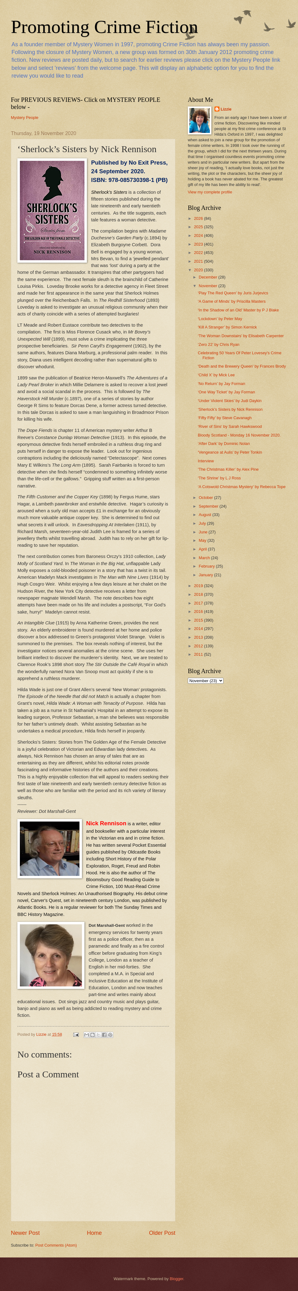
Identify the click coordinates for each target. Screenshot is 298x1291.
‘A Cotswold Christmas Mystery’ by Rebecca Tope (242, 486)
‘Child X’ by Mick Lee (216, 375)
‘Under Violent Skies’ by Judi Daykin (229, 400)
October (206, 497)
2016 (199, 611)
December (208, 277)
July (203, 523)
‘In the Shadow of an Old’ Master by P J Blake (238, 310)
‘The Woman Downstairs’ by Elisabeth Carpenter (241, 335)
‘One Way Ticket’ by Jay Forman (226, 392)
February (207, 566)
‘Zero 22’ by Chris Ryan (218, 344)
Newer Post (25, 1233)
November (208, 285)
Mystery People (24, 117)
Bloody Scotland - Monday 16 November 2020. (239, 435)
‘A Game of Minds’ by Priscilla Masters (231, 301)
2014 (199, 628)
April (203, 549)
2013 (199, 637)
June (204, 532)
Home (94, 1233)
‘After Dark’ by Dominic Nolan (224, 443)
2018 (199, 594)
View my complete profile (210, 192)
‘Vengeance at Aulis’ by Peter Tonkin (230, 452)
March (205, 557)
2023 (199, 244)
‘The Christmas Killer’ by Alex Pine (228, 469)
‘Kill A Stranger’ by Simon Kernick (227, 327)
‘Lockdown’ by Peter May (220, 318)
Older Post (162, 1233)
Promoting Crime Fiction (104, 26)
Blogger (176, 1278)
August (205, 514)
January (206, 575)
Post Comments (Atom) (56, 1245)
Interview (206, 461)
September (209, 506)
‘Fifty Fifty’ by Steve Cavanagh (224, 417)
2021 (199, 261)
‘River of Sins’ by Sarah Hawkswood (230, 426)
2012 (199, 646)
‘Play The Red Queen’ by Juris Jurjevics (233, 293)
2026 (199, 218)
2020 (199, 270)
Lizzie (226, 109)
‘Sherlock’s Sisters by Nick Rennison (230, 409)
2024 (199, 235)
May (203, 540)
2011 (199, 654)
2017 (199, 603)
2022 (199, 252)
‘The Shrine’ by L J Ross (219, 478)
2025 (199, 226)
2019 (199, 585)
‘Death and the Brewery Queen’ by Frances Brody (242, 366)
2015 (199, 620)
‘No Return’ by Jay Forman (221, 383)
